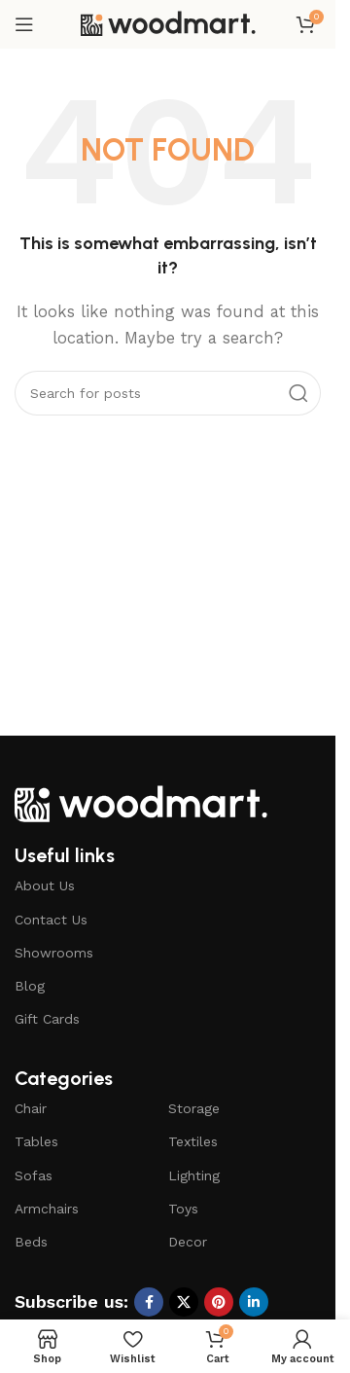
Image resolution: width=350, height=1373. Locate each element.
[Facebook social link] (148, 1302)
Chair (31, 1108)
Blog (30, 986)
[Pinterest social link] (218, 1302)
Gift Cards (47, 1019)
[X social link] (183, 1302)
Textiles (193, 1141)
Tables (36, 1141)
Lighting (194, 1175)
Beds (31, 1241)
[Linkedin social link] (253, 1302)
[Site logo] (168, 23)
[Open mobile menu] (24, 24)
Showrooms (54, 952)
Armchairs (47, 1208)
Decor (187, 1241)
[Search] (168, 393)
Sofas (33, 1175)
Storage (194, 1108)
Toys (183, 1208)
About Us (45, 885)
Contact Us (51, 919)
